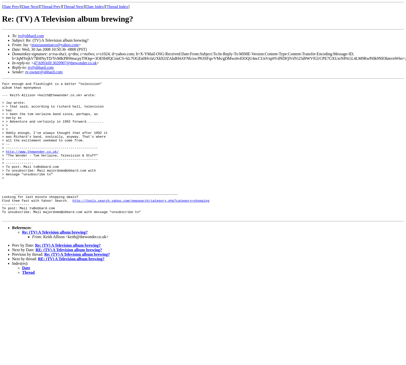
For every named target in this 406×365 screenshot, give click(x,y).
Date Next (30, 7)
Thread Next (73, 7)
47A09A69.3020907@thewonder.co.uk (65, 63)
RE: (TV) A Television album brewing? (69, 277)
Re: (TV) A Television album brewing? (55, 259)
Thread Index (117, 7)
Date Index (95, 7)
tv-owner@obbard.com (43, 72)
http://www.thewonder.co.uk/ (32, 166)
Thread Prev (51, 7)
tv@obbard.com (31, 36)
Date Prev (11, 7)
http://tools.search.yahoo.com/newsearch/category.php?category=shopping (140, 224)
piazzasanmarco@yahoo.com (55, 45)
